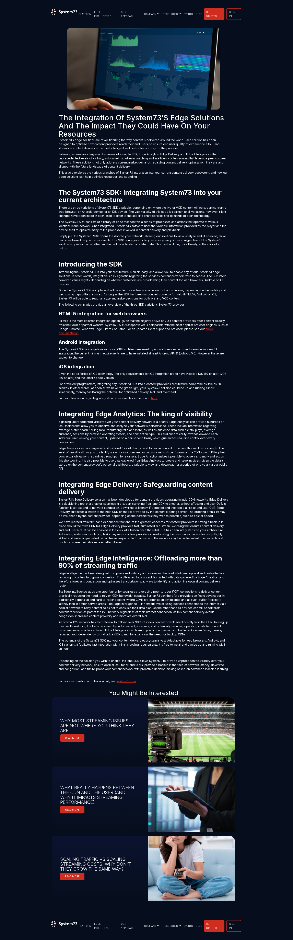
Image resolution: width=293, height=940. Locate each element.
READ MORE (72, 737)
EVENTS (188, 14)
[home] (64, 14)
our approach (127, 14)
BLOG (199, 14)
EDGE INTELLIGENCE (102, 14)
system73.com (126, 681)
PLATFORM (85, 14)
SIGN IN (232, 14)
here (154, 398)
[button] (151, 14)
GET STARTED (211, 14)
